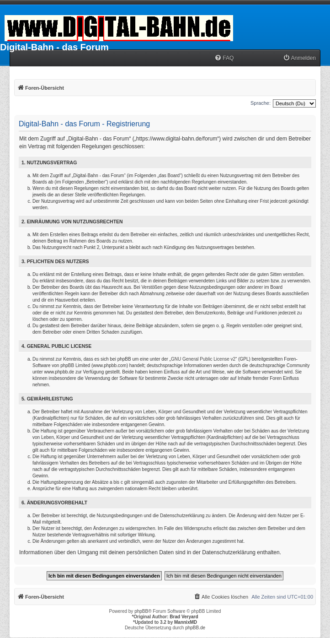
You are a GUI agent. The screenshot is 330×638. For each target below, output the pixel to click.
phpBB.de (195, 627)
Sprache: (260, 103)
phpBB (141, 611)
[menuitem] (224, 58)
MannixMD (185, 622)
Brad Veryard (184, 616)
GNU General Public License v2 (203, 359)
